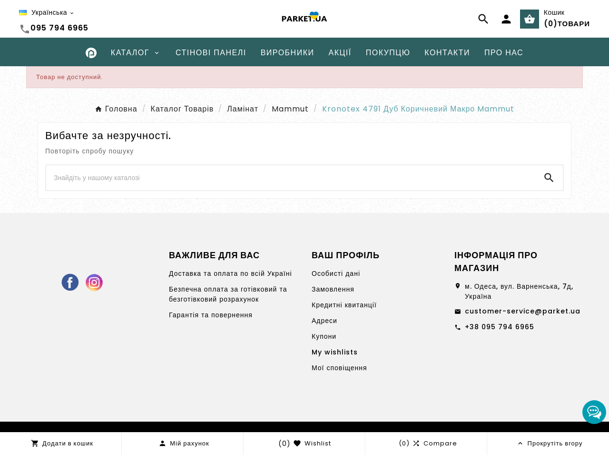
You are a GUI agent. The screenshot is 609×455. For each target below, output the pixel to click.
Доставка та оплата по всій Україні (230, 273)
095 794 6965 (59, 27)
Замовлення (333, 289)
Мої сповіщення (339, 368)
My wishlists (335, 352)
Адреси (324, 320)
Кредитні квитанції (344, 305)
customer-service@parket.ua (522, 311)
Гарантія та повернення (211, 315)
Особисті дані (336, 273)
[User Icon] (506, 19)
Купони (324, 336)
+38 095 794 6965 (499, 327)
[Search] (290, 177)
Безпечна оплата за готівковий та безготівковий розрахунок (228, 294)
